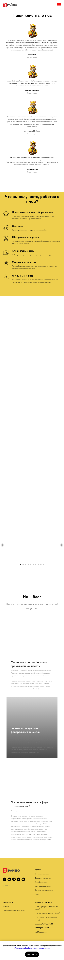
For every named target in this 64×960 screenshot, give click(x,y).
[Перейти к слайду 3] (25, 564)
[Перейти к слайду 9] (40, 564)
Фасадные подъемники (43, 878)
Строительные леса (42, 874)
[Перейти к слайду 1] (20, 564)
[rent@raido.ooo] (9, 879)
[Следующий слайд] (61, 545)
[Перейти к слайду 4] (28, 564)
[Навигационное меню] (59, 4)
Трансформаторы (41, 882)
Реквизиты (6, 907)
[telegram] (14, 879)
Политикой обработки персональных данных (32, 948)
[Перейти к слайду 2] (23, 564)
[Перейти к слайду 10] (43, 564)
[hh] (23, 879)
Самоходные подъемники (44, 890)
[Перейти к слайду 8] (38, 564)
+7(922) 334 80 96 (42, 928)
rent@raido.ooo (41, 932)
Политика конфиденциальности (14, 911)
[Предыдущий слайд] (2, 545)
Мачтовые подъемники (43, 886)
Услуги (37, 894)
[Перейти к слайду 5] (30, 564)
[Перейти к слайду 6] (33, 564)
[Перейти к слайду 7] (35, 564)
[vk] (18, 879)
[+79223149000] (4, 879)
